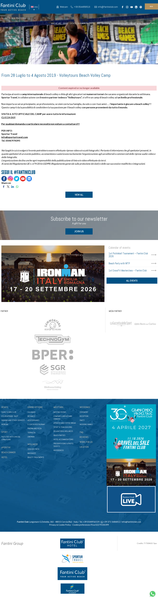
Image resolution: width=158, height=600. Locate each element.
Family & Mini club (8, 412)
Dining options (35, 407)
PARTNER (146, 23)
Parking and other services (13, 420)
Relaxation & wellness (63, 431)
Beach (4, 407)
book (151, 6)
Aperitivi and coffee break (65, 423)
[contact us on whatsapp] (152, 593)
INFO (154, 23)
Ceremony (84, 412)
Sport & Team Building (63, 427)
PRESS (132, 23)
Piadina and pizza (35, 428)
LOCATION (84, 446)
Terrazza (31, 432)
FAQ (81, 432)
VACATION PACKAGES (120, 23)
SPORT (65, 23)
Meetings (58, 407)
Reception (84, 416)
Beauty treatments (36, 457)
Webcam (64, 6)
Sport (4, 432)
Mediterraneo (33, 420)
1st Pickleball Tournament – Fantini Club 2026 (128, 255)
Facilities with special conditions (10, 438)
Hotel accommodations (63, 439)
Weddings (85, 407)
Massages (32, 453)
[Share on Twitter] (8, 186)
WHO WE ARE (56, 23)
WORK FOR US (86, 441)
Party (82, 420)
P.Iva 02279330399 (100, 525)
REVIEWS (84, 437)
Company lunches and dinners (63, 417)
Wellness (33, 444)
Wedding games (86, 424)
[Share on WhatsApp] (17, 186)
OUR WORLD (83, 23)
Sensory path (33, 449)
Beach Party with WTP (119, 263)
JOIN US (79, 231)
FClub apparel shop (9, 416)
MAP (98, 23)
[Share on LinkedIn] (12, 186)
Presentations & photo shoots (63, 444)
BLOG (139, 23)
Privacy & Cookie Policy (60, 525)
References (59, 450)
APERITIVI (5, 447)
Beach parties (59, 435)
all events (131, 280)
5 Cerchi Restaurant (36, 424)
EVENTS (73, 23)
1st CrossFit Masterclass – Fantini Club (128, 270)
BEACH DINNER (8, 452)
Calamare (32, 412)
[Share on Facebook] (3, 186)
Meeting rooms (60, 412)
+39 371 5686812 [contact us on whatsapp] (110, 522)
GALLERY (106, 23)
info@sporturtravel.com (14, 137)
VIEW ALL (79, 194)
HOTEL (92, 23)
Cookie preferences (81, 525)
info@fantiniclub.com (108, 6)
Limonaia (31, 436)
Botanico (31, 416)
